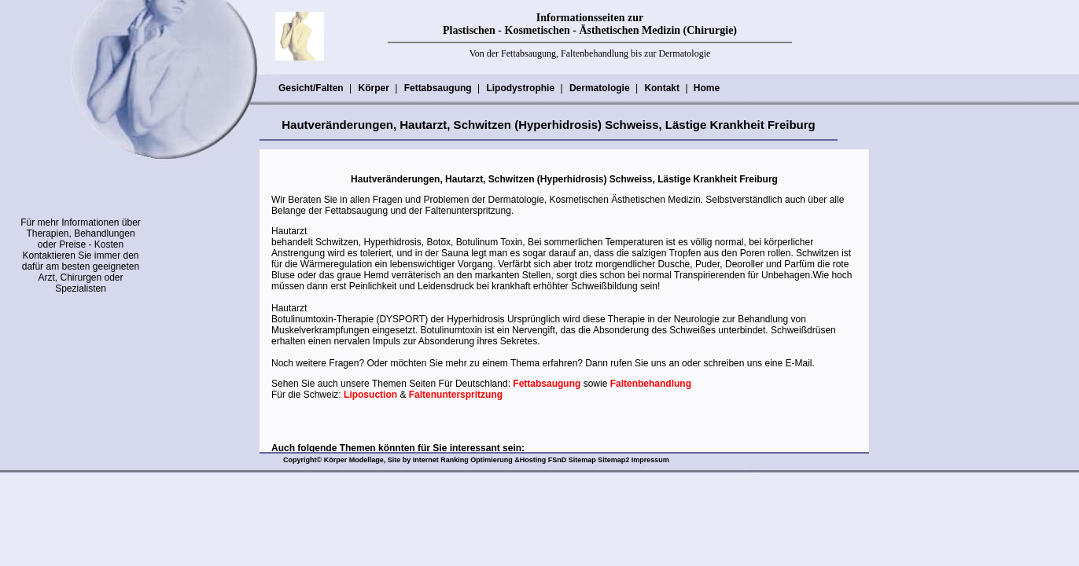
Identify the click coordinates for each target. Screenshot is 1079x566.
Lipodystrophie (519, 88)
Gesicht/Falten (311, 88)
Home (707, 88)
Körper (373, 88)
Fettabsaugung (437, 88)
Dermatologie (599, 88)
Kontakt (661, 88)
